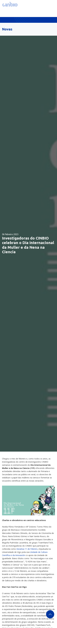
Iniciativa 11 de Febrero (27, 549)
